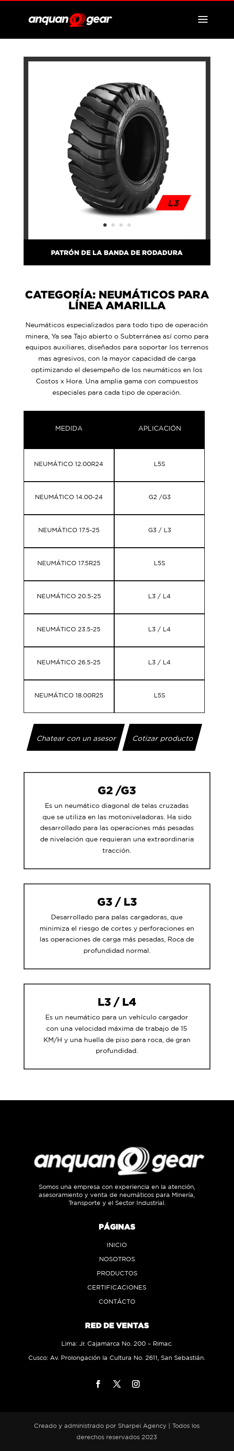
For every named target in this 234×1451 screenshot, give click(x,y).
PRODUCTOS (117, 1273)
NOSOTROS (117, 1259)
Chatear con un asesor (76, 738)
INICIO (117, 1244)
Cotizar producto (163, 738)
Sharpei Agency (142, 1425)
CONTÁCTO (117, 1301)
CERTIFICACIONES (116, 1287)
